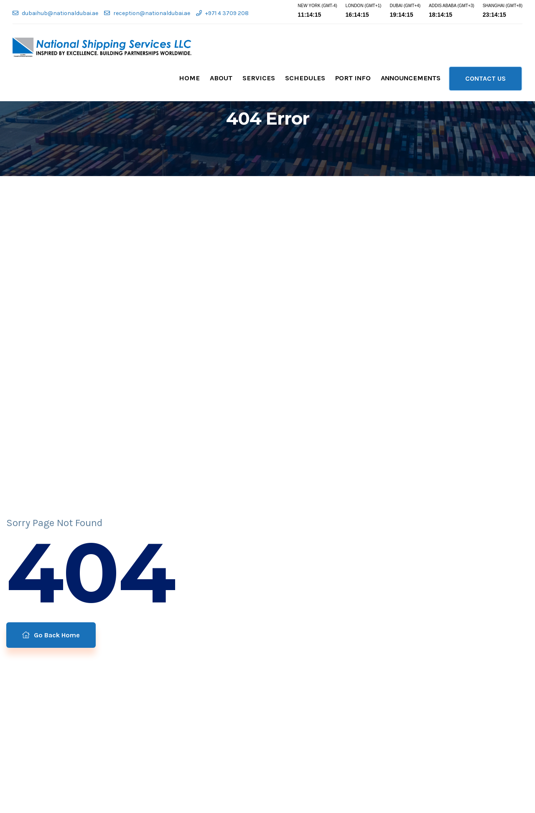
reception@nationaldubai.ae (147, 13)
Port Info (353, 78)
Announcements (411, 78)
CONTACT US (485, 78)
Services (258, 78)
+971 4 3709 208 (222, 13)
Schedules (305, 78)
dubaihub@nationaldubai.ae (55, 13)
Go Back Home (51, 635)
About (221, 78)
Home (189, 78)
